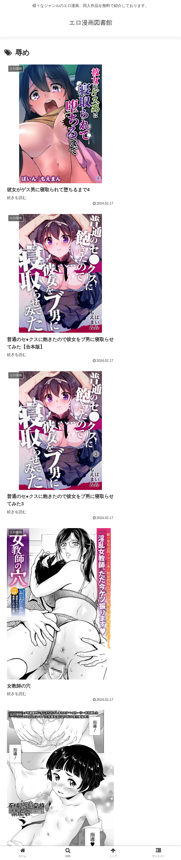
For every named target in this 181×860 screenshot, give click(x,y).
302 (123, 805)
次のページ (90, 783)
